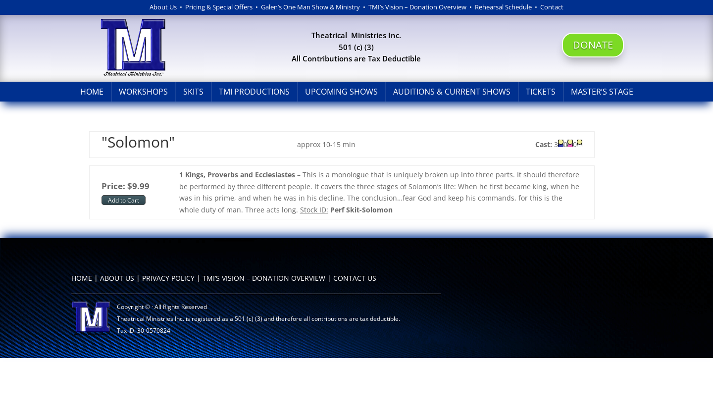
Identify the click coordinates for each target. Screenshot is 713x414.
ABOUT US (117, 278)
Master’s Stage (602, 91)
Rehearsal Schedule (505, 6)
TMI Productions (254, 91)
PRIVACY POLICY (168, 278)
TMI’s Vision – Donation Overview (417, 6)
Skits (193, 91)
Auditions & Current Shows (451, 91)
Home (91, 91)
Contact (551, 6)
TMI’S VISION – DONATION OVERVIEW (264, 278)
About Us (163, 6)
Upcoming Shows (341, 91)
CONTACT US (354, 278)
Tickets (541, 91)
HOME (81, 278)
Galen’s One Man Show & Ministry (310, 6)
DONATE (593, 45)
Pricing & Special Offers (219, 6)
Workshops (143, 91)
